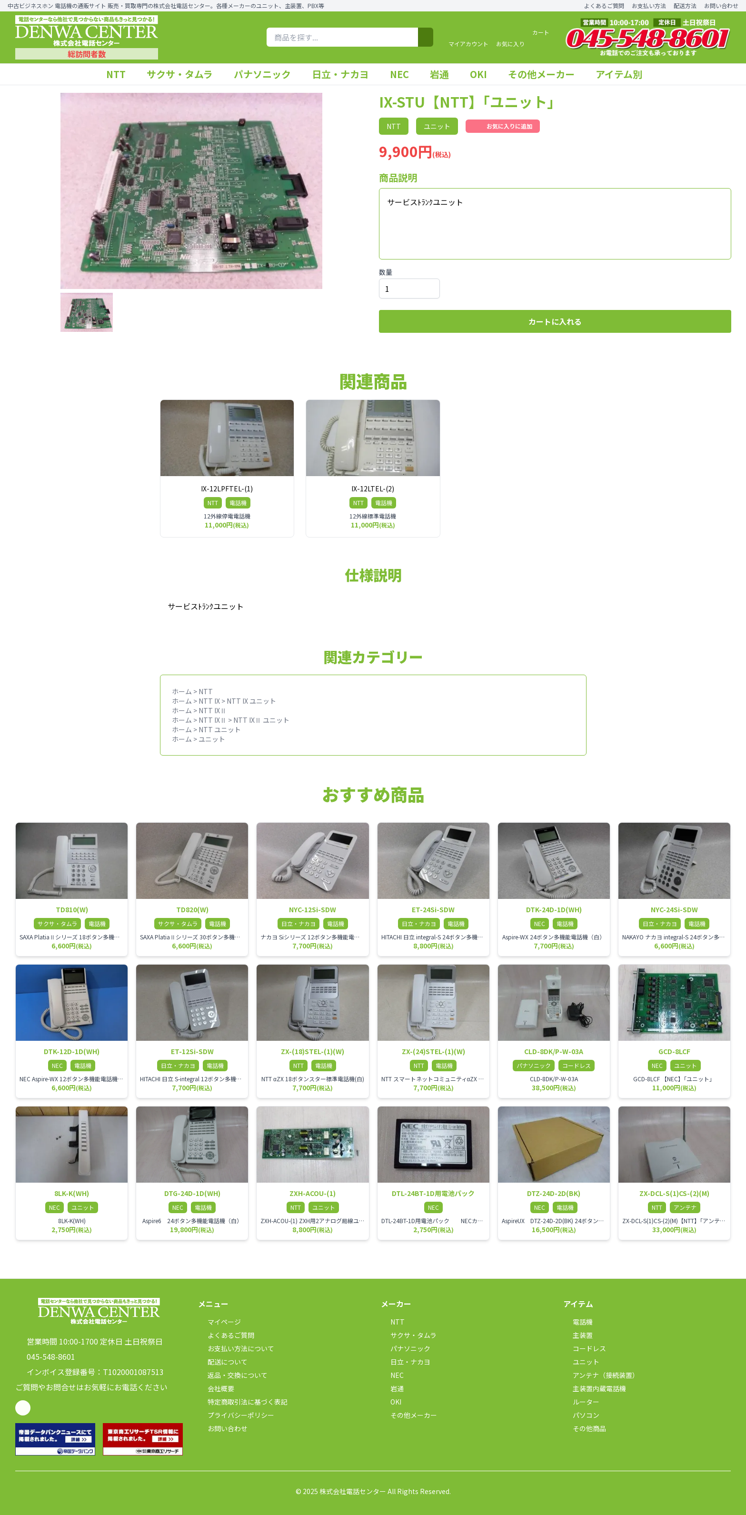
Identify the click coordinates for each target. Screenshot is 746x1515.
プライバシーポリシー (236, 1415)
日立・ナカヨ (345, 74)
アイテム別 (624, 74)
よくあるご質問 (604, 6)
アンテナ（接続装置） (601, 1375)
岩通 (444, 74)
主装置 (578, 1335)
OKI (483, 74)
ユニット (212, 739)
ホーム (182, 691)
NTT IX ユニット (251, 701)
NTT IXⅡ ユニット (261, 720)
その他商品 (584, 1428)
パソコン (581, 1415)
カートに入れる (555, 321)
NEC (404, 74)
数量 (385, 272)
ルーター (581, 1401)
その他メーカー (546, 74)
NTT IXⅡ (213, 710)
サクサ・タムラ (184, 74)
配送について (223, 1361)
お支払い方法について (236, 1348)
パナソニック (267, 74)
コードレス (584, 1348)
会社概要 (216, 1388)
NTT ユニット (220, 729)
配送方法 (685, 6)
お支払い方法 (649, 6)
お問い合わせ (721, 6)
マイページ (219, 1321)
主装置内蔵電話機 (594, 1388)
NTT (120, 74)
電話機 (578, 1321)
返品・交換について (233, 1375)
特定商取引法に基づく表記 (243, 1401)
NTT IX (209, 701)
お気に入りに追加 (502, 126)
